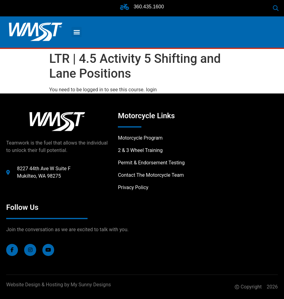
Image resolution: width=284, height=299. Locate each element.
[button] (276, 8)
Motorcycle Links (146, 115)
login (151, 90)
